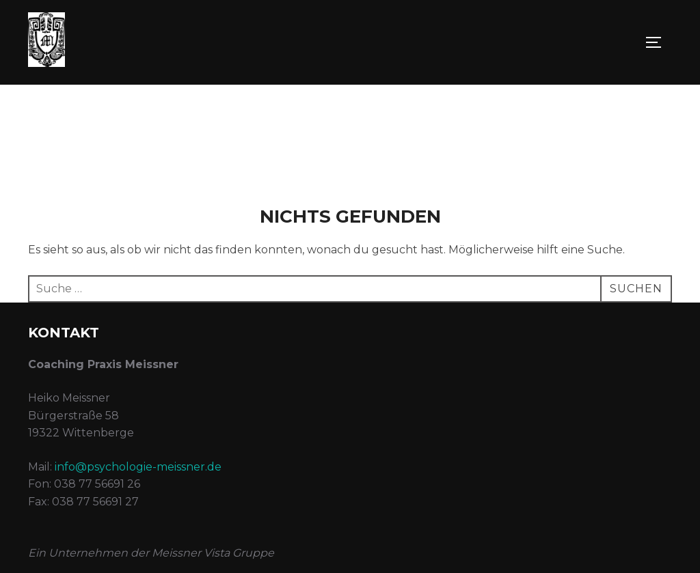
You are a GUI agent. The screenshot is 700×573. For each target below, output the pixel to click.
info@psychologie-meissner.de (138, 466)
